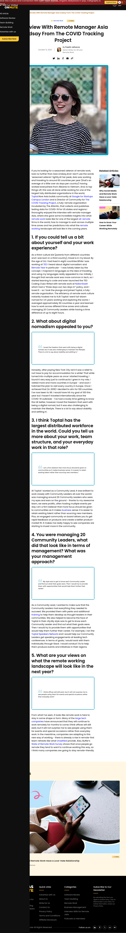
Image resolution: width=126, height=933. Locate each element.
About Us (43, 899)
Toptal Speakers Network (44, 633)
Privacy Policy (45, 911)
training (35, 614)
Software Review (72, 894)
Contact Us (44, 907)
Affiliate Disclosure (48, 919)
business (66, 510)
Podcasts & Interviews (74, 918)
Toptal (34, 196)
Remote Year (38, 267)
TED (45, 264)
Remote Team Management (13, 187)
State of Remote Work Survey (46, 743)
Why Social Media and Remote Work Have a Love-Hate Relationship (42, 860)
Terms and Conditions (49, 915)
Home (8, 13)
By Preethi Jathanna (28, 865)
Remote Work (19, 13)
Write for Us (44, 903)
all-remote (84, 218)
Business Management (75, 907)
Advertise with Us (47, 894)
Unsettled (62, 740)
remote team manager (13, 194)
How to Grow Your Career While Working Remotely (108, 225)
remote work (12, 201)
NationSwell (81, 283)
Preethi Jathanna (72, 47)
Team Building (71, 899)
